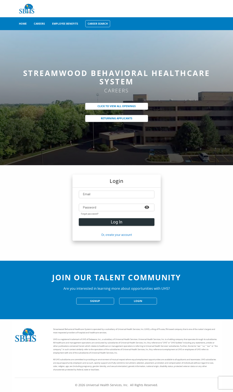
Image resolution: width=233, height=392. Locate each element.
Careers (39, 23)
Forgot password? (89, 214)
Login (138, 301)
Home (23, 23)
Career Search (98, 23)
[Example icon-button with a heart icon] (147, 207)
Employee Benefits (65, 23)
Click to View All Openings (116, 106)
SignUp (95, 301)
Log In (116, 222)
